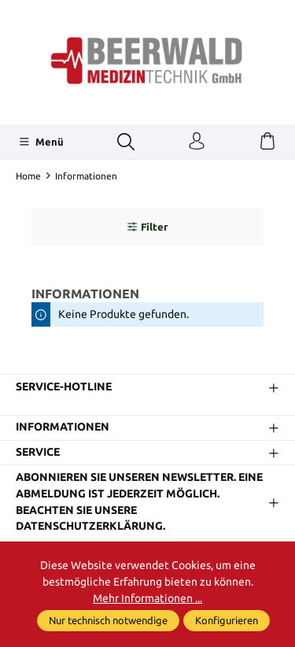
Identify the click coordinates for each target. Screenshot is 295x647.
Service (38, 452)
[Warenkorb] (267, 141)
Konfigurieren (226, 620)
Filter (147, 226)
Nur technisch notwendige (108, 620)
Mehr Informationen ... (147, 598)
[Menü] (41, 141)
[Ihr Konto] (196, 141)
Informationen (62, 427)
